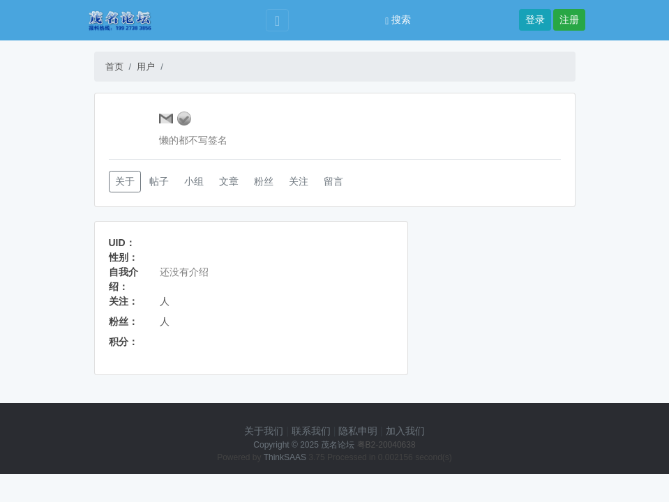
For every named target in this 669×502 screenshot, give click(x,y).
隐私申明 (357, 430)
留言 (333, 181)
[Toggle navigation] (277, 20)
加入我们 (405, 430)
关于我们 (263, 430)
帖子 (159, 181)
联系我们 (311, 430)
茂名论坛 (337, 445)
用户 (146, 66)
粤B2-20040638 (386, 445)
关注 (298, 181)
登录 (535, 19)
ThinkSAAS (285, 457)
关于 (125, 181)
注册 (569, 19)
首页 (114, 66)
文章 (229, 181)
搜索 (398, 19)
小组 (194, 181)
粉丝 (263, 181)
